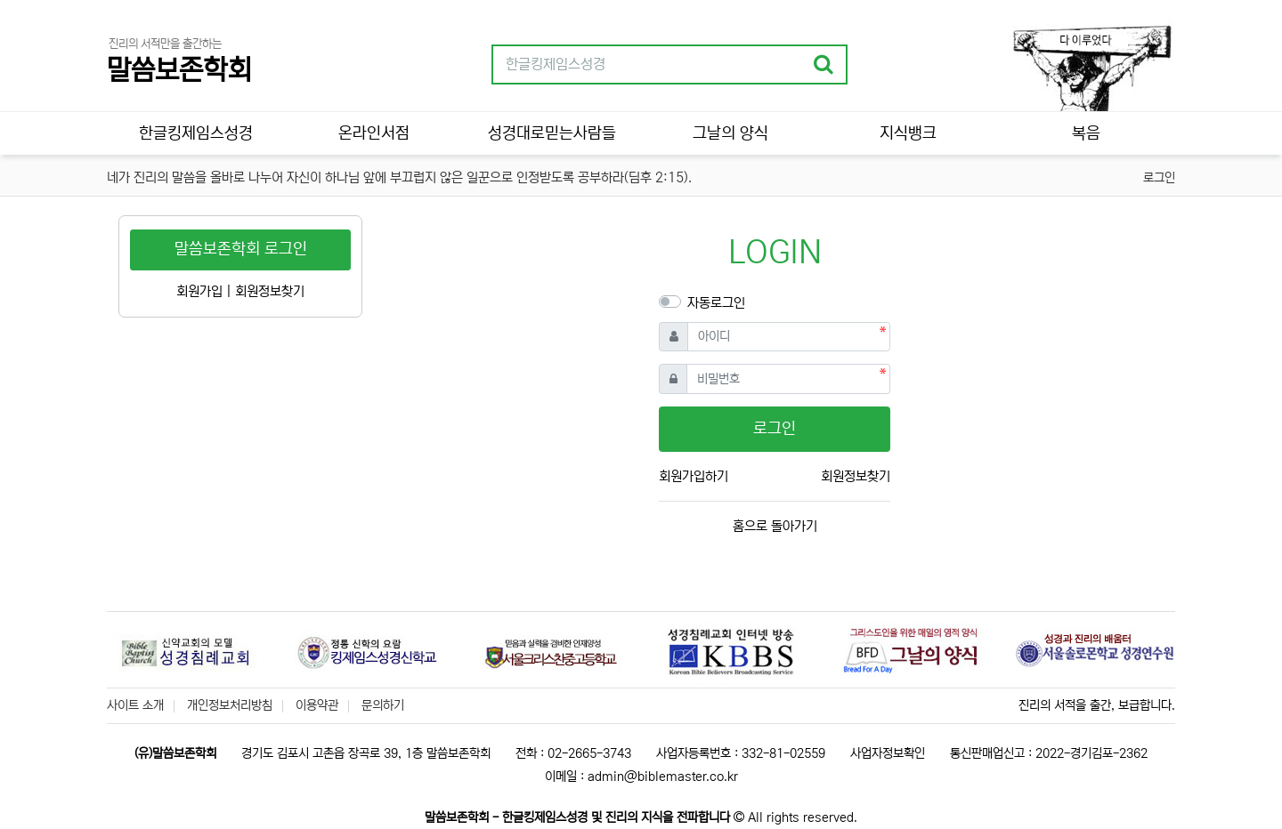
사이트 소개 (135, 705)
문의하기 (382, 705)
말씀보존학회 (179, 70)
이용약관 (317, 705)
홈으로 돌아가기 (775, 526)
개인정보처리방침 (229, 705)
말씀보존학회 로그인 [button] (240, 249)
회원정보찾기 (855, 476)
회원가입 (199, 291)
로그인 (1159, 178)
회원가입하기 (693, 476)
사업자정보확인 (887, 753)
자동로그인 (716, 302)
